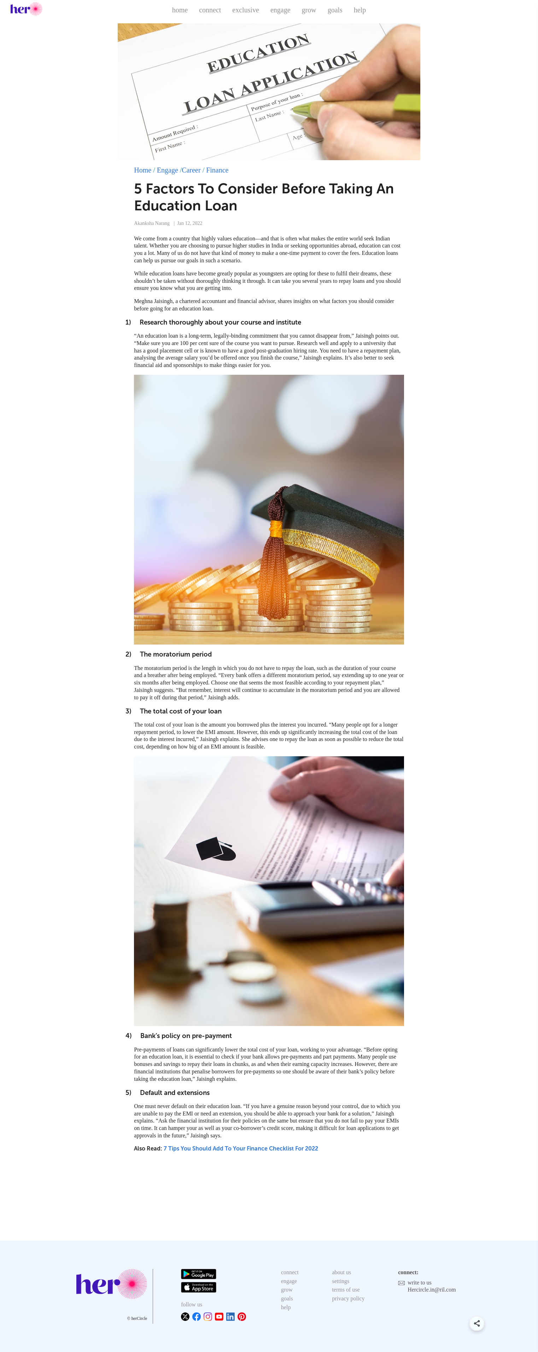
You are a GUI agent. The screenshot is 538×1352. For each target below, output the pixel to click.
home (180, 10)
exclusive (245, 10)
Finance (217, 170)
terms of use (345, 1290)
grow (309, 10)
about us (341, 1272)
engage (280, 10)
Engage (167, 170)
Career (191, 170)
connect (210, 10)
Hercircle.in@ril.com (432, 1290)
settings (340, 1281)
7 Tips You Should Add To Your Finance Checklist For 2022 (241, 1148)
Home (142, 170)
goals (335, 10)
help (360, 10)
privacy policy (348, 1298)
